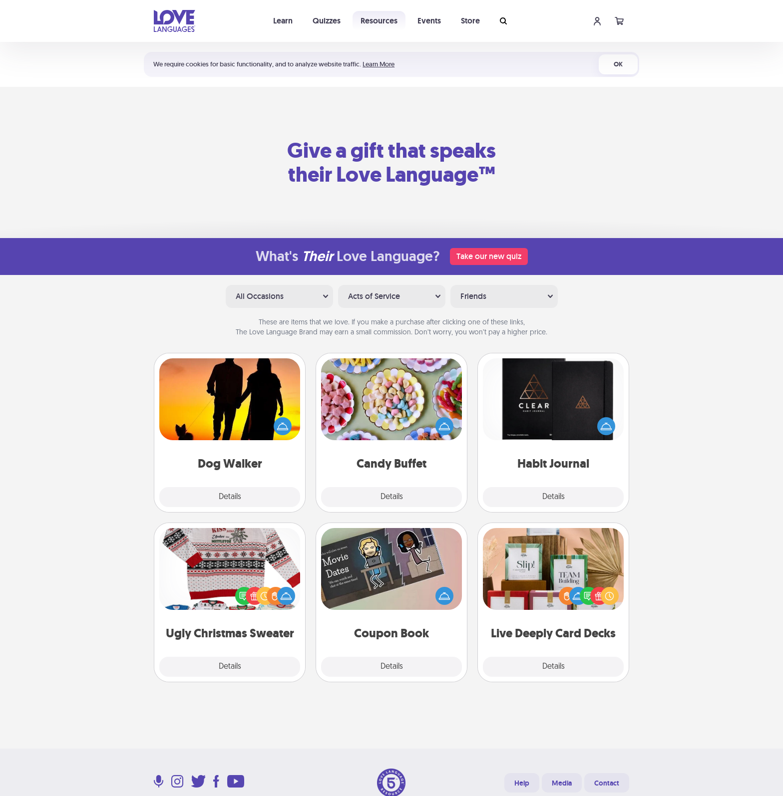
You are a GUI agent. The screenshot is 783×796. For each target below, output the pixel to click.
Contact (606, 783)
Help (521, 783)
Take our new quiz (488, 256)
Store (470, 20)
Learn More (378, 64)
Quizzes (327, 20)
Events (429, 20)
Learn (283, 20)
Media (562, 783)
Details (230, 497)
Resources (379, 20)
